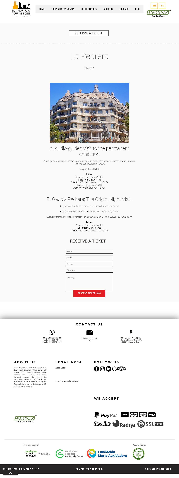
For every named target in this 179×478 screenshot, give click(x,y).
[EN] (154, 6)
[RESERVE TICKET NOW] (89, 293)
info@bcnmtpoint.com (89, 339)
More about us (26, 386)
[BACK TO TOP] (10, 473)
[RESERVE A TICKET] (89, 33)
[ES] (162, 6)
